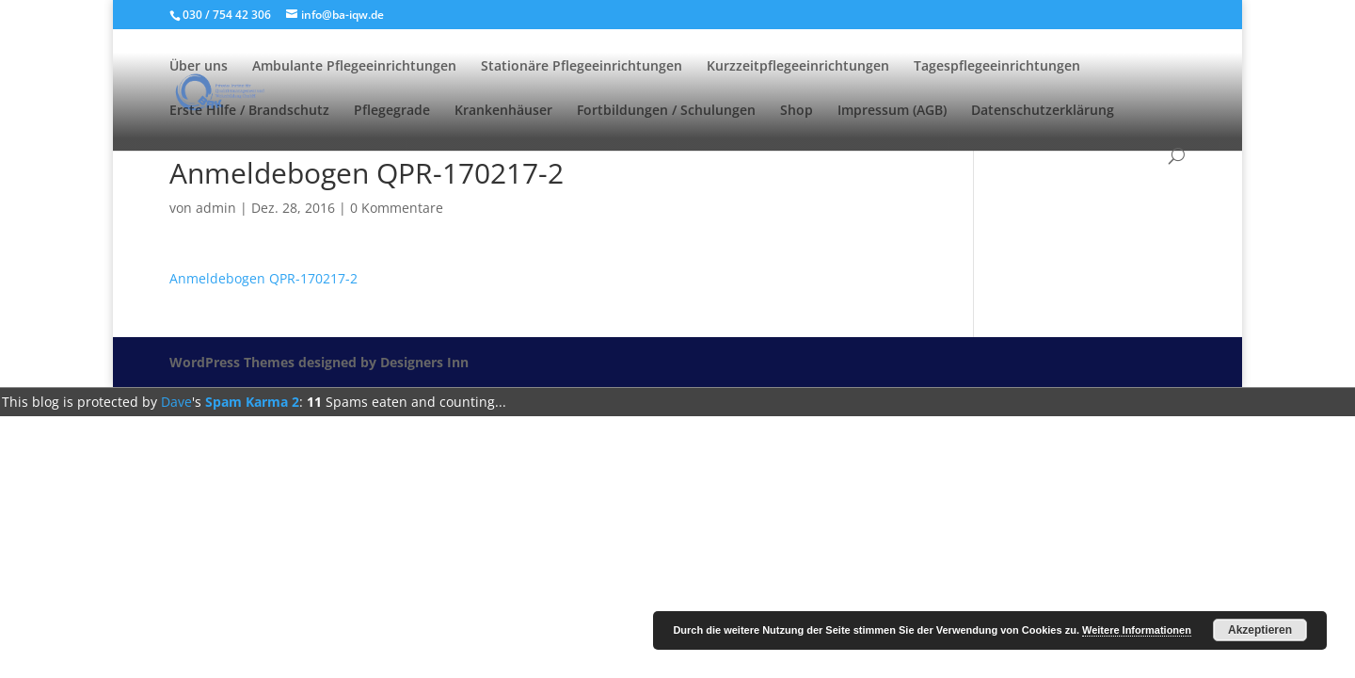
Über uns (198, 66)
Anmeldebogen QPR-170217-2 (263, 278)
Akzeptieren (1260, 630)
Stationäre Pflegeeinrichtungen (581, 66)
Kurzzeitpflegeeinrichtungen (798, 66)
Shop (796, 111)
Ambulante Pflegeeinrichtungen (354, 66)
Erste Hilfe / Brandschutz (249, 111)
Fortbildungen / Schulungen (666, 111)
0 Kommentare (396, 208)
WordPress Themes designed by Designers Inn (319, 362)
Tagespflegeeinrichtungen (997, 66)
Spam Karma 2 (252, 402)
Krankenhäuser (503, 111)
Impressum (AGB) (892, 111)
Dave (176, 402)
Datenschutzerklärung (1042, 111)
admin (216, 208)
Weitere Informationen (1136, 630)
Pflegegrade (392, 111)
